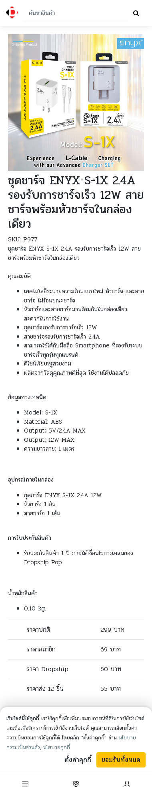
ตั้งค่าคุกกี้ (78, 760)
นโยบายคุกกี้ (56, 747)
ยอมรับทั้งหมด (121, 760)
